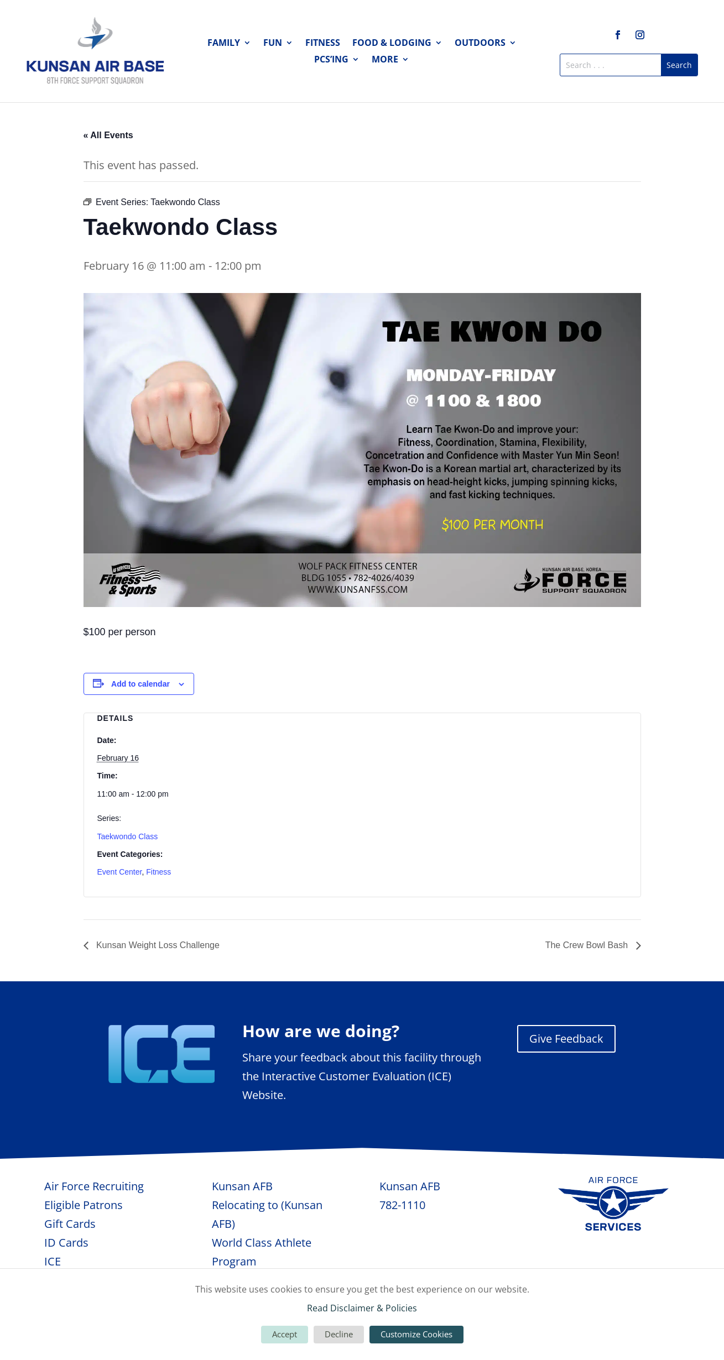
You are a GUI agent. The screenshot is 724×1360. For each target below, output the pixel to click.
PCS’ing (331, 60)
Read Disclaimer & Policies (362, 1308)
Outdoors (480, 44)
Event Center (119, 871)
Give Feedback (566, 1038)
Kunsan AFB (242, 1186)
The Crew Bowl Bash (588, 945)
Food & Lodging (391, 44)
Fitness (322, 44)
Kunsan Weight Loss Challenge (157, 945)
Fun (272, 44)
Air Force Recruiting (94, 1186)
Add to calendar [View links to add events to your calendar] (140, 683)
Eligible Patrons (83, 1204)
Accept (284, 1334)
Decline (339, 1334)
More (385, 60)
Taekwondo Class (127, 836)
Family (223, 44)
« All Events (108, 135)
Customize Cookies (416, 1334)
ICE (52, 1261)
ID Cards (66, 1242)
